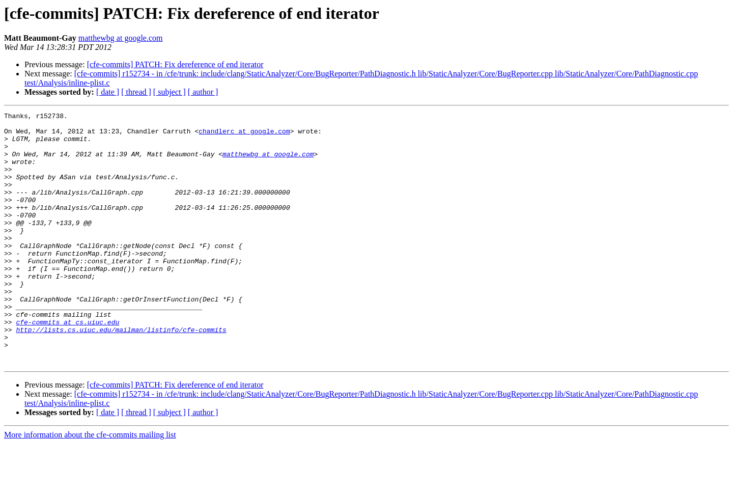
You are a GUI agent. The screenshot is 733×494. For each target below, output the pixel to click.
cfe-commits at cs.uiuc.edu (67, 364)
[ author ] (203, 92)
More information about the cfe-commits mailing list (90, 485)
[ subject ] (169, 92)
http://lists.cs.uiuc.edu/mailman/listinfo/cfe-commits (121, 373)
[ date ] (107, 92)
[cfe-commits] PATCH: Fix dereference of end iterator (175, 64)
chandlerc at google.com (244, 135)
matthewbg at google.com (120, 38)
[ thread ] (136, 92)
